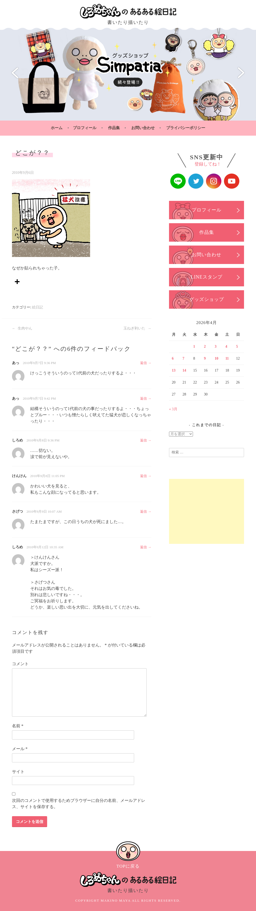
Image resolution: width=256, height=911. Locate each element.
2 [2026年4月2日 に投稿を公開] (205, 346)
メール (20, 749)
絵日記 (37, 307)
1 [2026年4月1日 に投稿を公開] (194, 346)
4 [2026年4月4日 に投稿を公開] (226, 346)
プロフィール (84, 128)
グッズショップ (206, 299)
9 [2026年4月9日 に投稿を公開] (205, 358)
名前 (17, 726)
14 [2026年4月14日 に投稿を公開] (184, 370)
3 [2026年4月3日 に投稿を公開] (215, 346)
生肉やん (22, 328)
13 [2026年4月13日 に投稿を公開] (174, 370)
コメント (20, 664)
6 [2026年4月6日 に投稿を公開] (173, 358)
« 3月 (173, 409)
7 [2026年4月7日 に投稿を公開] (183, 358)
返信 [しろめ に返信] (143, 440)
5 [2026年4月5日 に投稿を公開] (237, 346)
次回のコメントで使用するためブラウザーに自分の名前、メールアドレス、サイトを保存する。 (78, 803)
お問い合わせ (143, 128)
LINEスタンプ (206, 277)
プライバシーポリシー (185, 128)
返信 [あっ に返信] (143, 363)
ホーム (57, 128)
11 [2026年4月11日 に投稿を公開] (227, 358)
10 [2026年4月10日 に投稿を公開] (216, 358)
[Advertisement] (206, 511)
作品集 (114, 128)
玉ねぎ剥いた (137, 328)
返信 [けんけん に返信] (143, 476)
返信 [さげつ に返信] (143, 511)
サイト (18, 771)
